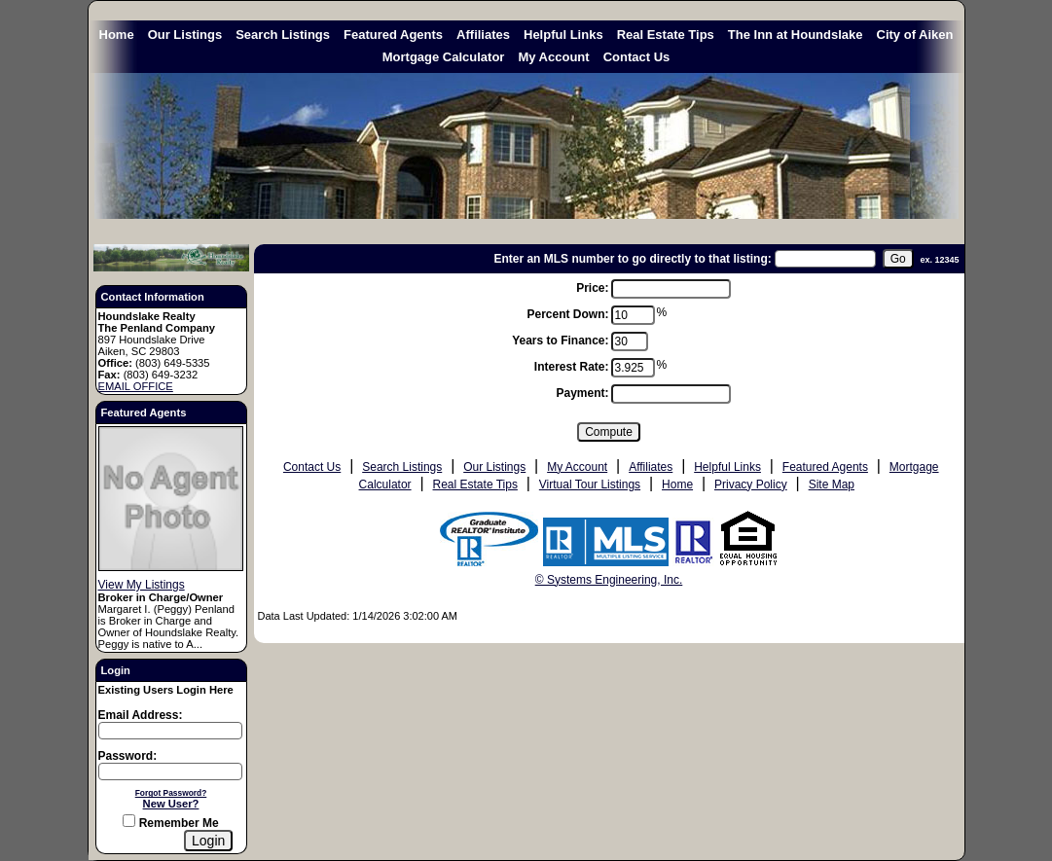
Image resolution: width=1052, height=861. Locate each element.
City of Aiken (915, 34)
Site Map (831, 484)
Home (116, 34)
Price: (592, 288)
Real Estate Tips (665, 34)
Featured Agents (393, 34)
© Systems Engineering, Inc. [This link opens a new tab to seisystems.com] (609, 580)
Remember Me (170, 823)
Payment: (582, 393)
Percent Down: (567, 314)
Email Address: (140, 715)
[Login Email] (170, 730)
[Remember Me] (129, 820)
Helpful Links (563, 34)
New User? (171, 803)
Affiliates (483, 34)
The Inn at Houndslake (795, 34)
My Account (553, 57)
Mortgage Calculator (443, 57)
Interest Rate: (571, 367)
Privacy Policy (750, 484)
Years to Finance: (560, 340)
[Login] (208, 840)
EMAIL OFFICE (135, 386)
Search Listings (283, 34)
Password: (128, 756)
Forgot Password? (171, 793)
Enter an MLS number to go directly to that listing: (632, 259)
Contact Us (637, 57)
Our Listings (185, 34)
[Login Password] (170, 771)
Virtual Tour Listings (589, 484)
